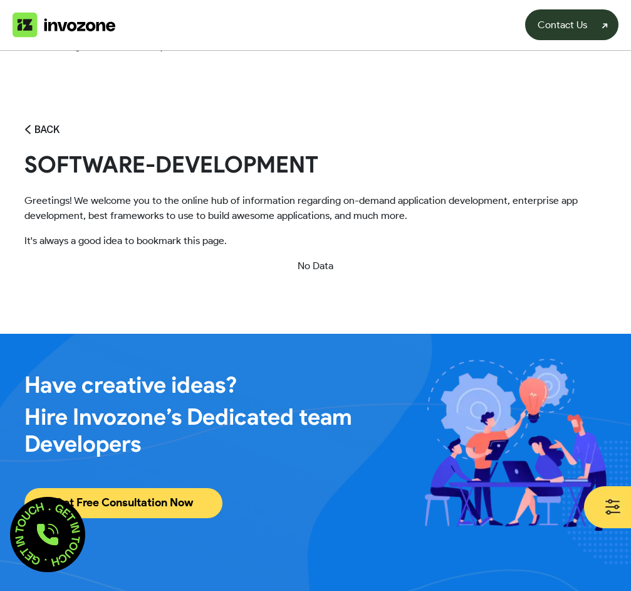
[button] (47, 534)
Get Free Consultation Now (123, 502)
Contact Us (562, 25)
